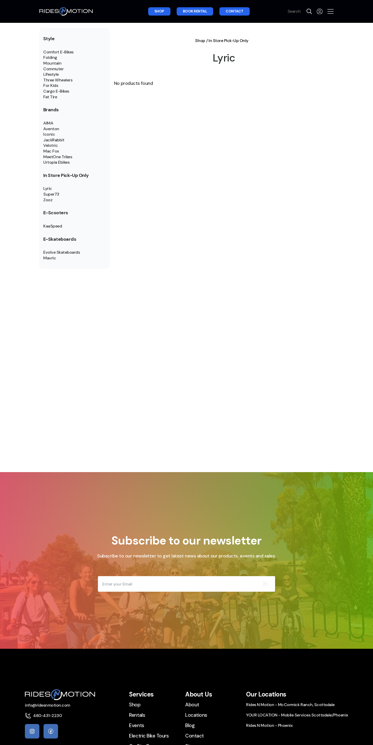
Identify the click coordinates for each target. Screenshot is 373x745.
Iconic (49, 134)
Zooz (47, 200)
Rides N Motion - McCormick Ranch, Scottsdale (290, 704)
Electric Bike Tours (149, 736)
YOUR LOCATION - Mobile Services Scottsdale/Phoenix (297, 715)
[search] (309, 11)
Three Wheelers (57, 80)
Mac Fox (51, 151)
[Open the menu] (330, 11)
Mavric (49, 258)
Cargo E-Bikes (56, 91)
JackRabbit (53, 140)
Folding (50, 57)
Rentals (137, 715)
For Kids (50, 85)
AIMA (48, 123)
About (192, 704)
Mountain (52, 63)
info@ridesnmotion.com (47, 705)
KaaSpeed (52, 226)
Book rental (195, 11)
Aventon (51, 129)
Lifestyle (51, 74)
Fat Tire (50, 97)
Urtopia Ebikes (56, 162)
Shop (159, 11)
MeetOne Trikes (57, 157)
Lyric (47, 188)
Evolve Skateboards (61, 252)
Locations (196, 715)
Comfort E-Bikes (58, 52)
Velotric (50, 145)
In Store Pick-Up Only (228, 40)
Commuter (53, 69)
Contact (234, 11)
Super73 (51, 194)
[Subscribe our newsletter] (265, 584)
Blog (190, 725)
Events (136, 725)
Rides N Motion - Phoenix (269, 725)
